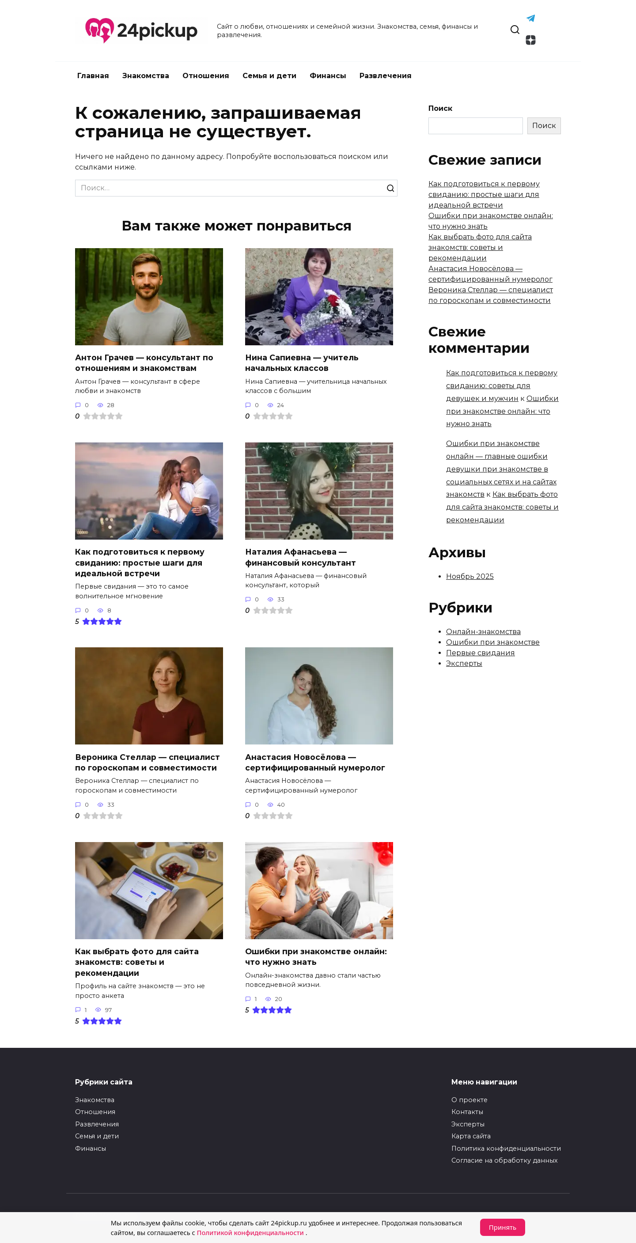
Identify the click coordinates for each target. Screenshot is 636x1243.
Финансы (328, 76)
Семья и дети (269, 76)
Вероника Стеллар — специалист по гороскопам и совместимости (147, 762)
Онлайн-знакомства (483, 631)
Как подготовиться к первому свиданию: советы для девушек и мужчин (501, 386)
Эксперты (464, 663)
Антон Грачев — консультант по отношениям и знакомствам (144, 363)
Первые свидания (480, 653)
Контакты (467, 1112)
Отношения (205, 76)
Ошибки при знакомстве (493, 642)
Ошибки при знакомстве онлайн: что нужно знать (316, 957)
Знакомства (145, 76)
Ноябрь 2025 (470, 576)
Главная (93, 76)
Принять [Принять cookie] (502, 1227)
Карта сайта (471, 1136)
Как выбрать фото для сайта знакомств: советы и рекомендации (137, 962)
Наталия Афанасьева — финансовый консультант (300, 557)
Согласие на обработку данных (504, 1160)
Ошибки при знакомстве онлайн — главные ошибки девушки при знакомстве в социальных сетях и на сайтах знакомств (501, 469)
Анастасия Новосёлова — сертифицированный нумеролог (315, 762)
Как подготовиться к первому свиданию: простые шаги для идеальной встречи (139, 562)
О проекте (469, 1100)
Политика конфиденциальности (506, 1148)
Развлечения (386, 76)
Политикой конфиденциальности (254, 1232)
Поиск (440, 108)
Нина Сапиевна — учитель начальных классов (302, 363)
